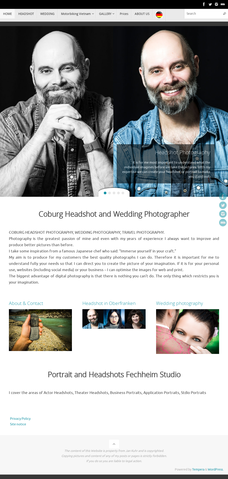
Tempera (198, 469)
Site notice (18, 424)
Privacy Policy (20, 419)
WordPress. (216, 469)
